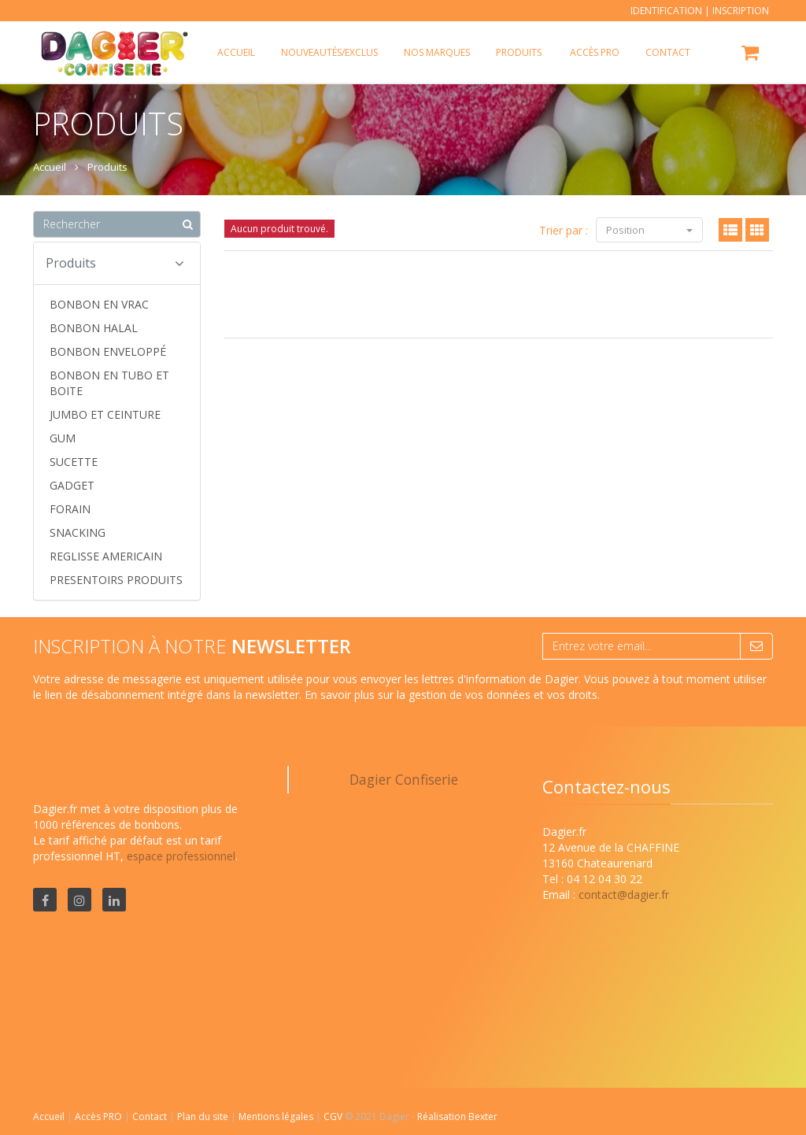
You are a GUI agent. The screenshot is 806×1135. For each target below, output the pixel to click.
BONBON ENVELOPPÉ (108, 351)
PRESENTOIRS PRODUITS (116, 579)
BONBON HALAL (94, 327)
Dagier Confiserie (403, 779)
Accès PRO (99, 1116)
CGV (334, 1116)
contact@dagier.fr (624, 894)
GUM (63, 438)
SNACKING (77, 532)
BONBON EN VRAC (99, 304)
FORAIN (70, 508)
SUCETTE (74, 461)
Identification (666, 10)
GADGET (72, 485)
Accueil (49, 1116)
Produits (519, 52)
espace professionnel (181, 855)
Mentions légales (277, 1116)
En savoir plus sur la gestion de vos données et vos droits (451, 694)
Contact (150, 1116)
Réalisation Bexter (457, 1116)
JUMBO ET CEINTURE (105, 414)
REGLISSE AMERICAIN (106, 556)
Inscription (740, 10)
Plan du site (204, 1116)
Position (649, 230)
